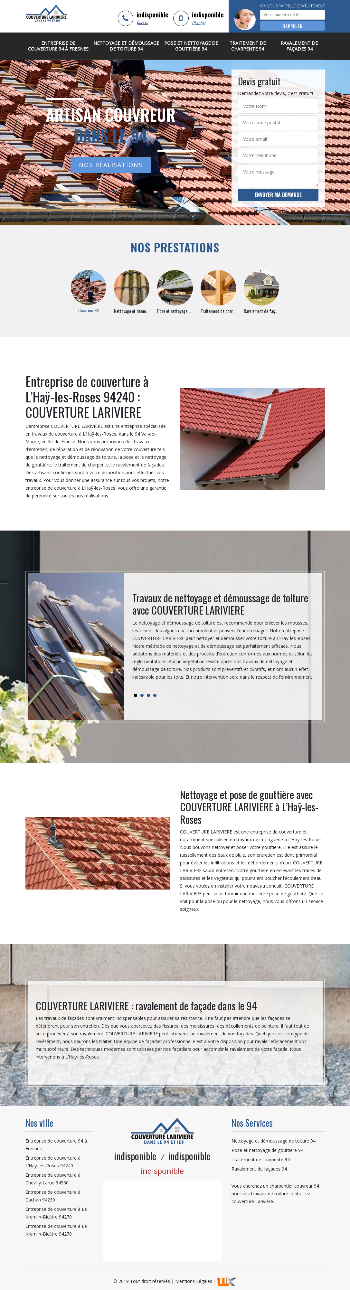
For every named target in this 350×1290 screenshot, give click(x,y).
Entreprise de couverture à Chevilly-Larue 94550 (52, 1179)
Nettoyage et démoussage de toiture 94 (126, 46)
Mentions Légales (193, 1281)
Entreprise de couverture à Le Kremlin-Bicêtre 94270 (56, 1213)
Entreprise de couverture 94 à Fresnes (58, 46)
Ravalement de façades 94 (299, 46)
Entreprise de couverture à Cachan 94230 (52, 1196)
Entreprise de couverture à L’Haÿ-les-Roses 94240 (52, 1162)
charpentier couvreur (291, 1186)
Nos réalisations (111, 165)
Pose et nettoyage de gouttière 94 (191, 46)
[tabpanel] (223, 639)
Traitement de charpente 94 (248, 46)
